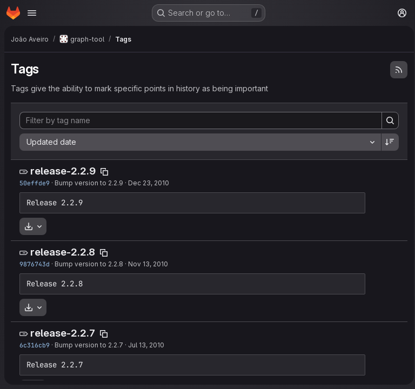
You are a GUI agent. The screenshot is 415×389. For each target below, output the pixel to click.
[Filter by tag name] (199, 120)
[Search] (387, 120)
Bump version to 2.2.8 (89, 264)
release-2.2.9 (63, 171)
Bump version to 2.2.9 (89, 183)
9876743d (34, 264)
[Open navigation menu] (32, 13)
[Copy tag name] (104, 171)
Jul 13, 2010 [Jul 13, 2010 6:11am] (146, 345)
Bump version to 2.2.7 (89, 345)
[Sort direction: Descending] (387, 142)
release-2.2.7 (62, 333)
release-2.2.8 (62, 252)
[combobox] (198, 142)
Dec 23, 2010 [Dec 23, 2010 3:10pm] (148, 183)
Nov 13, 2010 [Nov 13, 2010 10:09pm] (148, 264)
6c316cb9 (34, 345)
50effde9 (34, 183)
